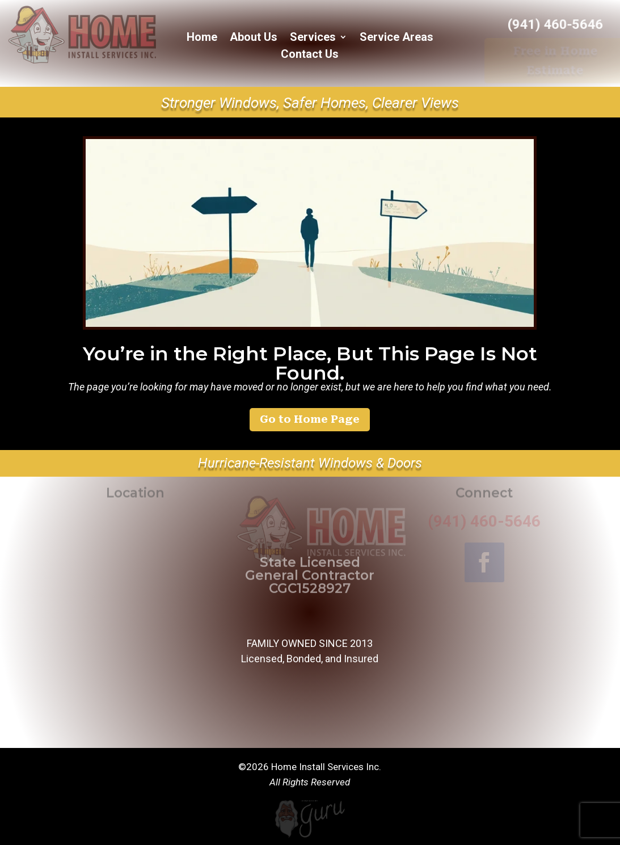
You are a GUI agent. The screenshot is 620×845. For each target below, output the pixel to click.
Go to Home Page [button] (310, 419)
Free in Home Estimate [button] (555, 60)
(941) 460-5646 (555, 24)
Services (313, 38)
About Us (253, 38)
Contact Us (310, 55)
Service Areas (396, 38)
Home (202, 38)
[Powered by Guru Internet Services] (310, 836)
